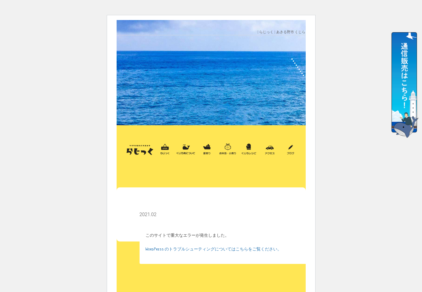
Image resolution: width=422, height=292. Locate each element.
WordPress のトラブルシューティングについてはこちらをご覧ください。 (214, 249)
